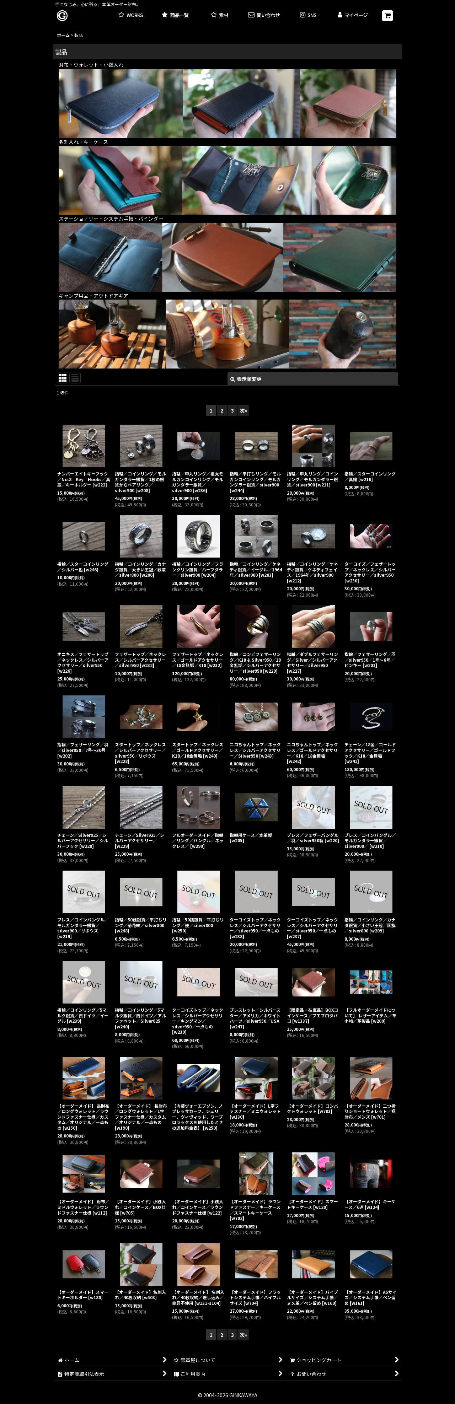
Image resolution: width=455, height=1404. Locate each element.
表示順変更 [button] (246, 378)
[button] (308, 15)
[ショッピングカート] (387, 15)
